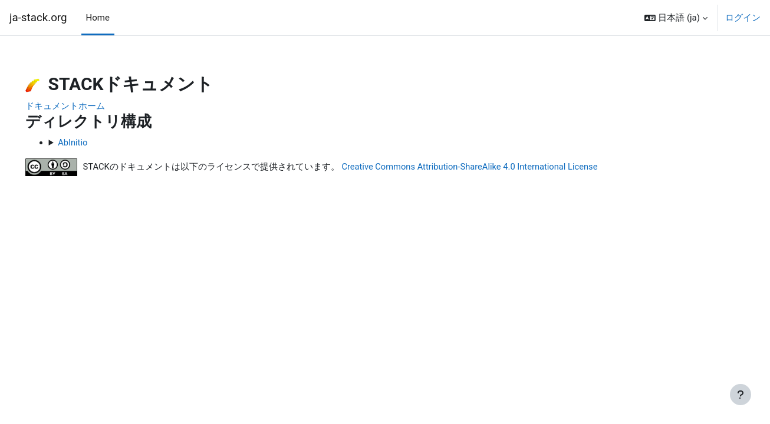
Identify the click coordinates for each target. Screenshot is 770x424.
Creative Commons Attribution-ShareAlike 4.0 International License (490, 167)
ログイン (743, 17)
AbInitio (90, 142)
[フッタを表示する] (740, 394)
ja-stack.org (38, 17)
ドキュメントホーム (81, 106)
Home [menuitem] (98, 17)
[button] (676, 17)
